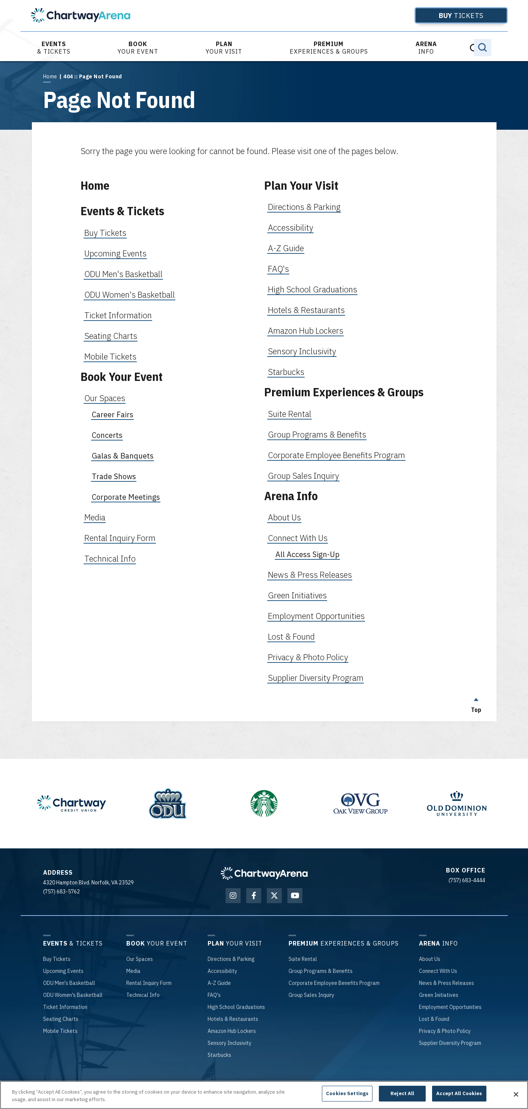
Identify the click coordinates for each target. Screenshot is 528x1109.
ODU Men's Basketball (123, 273)
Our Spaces (104, 398)
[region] (264, 1095)
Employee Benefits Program (334, 983)
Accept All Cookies (459, 1093)
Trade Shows (114, 476)
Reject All (402, 1093)
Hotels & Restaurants (306, 309)
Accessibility (290, 227)
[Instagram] (233, 895)
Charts (60, 1019)
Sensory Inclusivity (302, 351)
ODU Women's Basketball (129, 294)
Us (429, 959)
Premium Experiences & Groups (343, 392)
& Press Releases (446, 983)
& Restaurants (233, 1019)
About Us (284, 517)
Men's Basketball (69, 983)
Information (65, 1007)
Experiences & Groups (329, 47)
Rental (303, 959)
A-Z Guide (286, 248)
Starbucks (286, 371)
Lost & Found (291, 636)
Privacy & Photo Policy (308, 657)
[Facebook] (253, 895)
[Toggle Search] (482, 47)
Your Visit (224, 47)
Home (50, 76)
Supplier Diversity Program (315, 677)
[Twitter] (274, 895)
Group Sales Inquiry (303, 475)
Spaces (139, 959)
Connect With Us (298, 537)
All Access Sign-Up (307, 554)
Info (426, 47)
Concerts (107, 435)
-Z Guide (219, 983)
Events (63, 971)
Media (94, 517)
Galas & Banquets (123, 456)
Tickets (448, 15)
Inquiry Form (149, 983)
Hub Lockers (232, 1031)
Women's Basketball (73, 995)
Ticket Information (118, 315)
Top (476, 703)
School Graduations (236, 1007)
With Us (438, 971)
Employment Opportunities (316, 615)
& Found (434, 1019)
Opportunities (450, 1007)
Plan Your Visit (301, 185)
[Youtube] (294, 895)
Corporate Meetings (126, 497)
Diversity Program (450, 1043)
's (214, 995)
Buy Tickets (105, 232)
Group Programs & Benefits (317, 434)
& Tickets (53, 47)
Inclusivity (229, 1043)
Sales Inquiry (311, 995)
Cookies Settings (347, 1093)
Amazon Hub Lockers (305, 330)
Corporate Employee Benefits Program (336, 455)
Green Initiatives (297, 595)
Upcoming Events (115, 253)
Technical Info (110, 558)
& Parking (231, 959)
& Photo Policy (445, 1031)
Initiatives (438, 995)
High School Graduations (312, 289)
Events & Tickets (122, 211)
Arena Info (291, 496)
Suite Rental (289, 413)
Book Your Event (122, 376)
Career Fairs (112, 414)
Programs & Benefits (321, 971)
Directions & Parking (304, 206)
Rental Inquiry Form (120, 537)
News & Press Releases (310, 574)
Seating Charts (110, 335)
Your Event (138, 47)
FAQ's (278, 268)
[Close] (516, 1094)
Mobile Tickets (110, 356)
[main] (264, 391)
